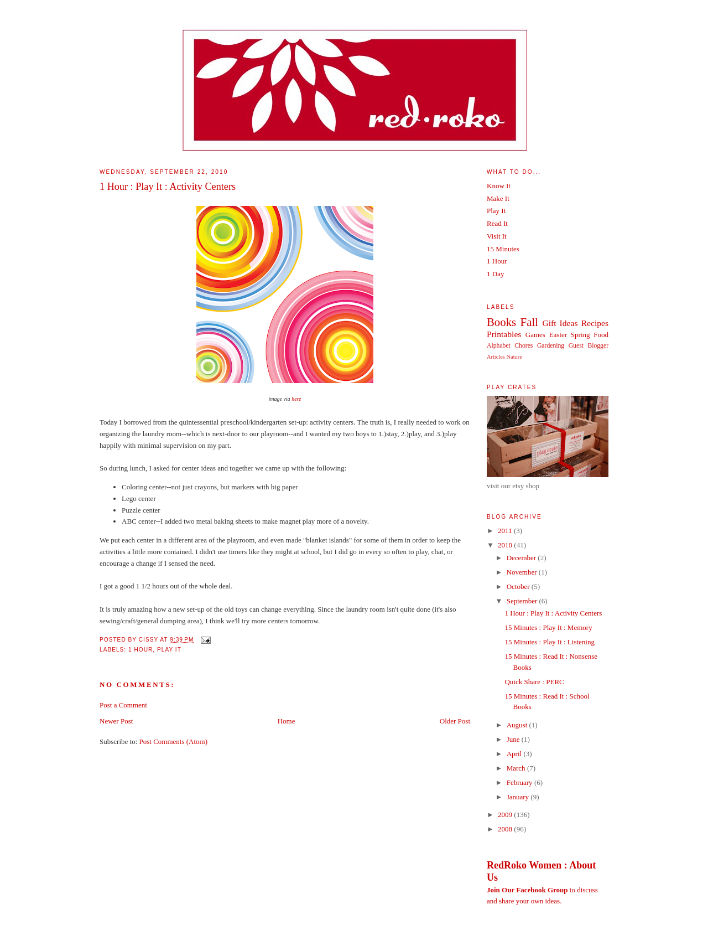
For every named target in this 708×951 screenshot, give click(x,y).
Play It (169, 650)
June (514, 739)
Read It (497, 223)
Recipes (594, 323)
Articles (496, 357)
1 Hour (140, 650)
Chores (523, 345)
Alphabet (499, 345)
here (296, 399)
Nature (514, 357)
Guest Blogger (588, 345)
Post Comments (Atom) (173, 741)
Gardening (550, 345)
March (517, 768)
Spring (580, 334)
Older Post (455, 721)
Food (601, 334)
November (523, 572)
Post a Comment (123, 705)
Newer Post (116, 721)
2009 (506, 814)
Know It (499, 186)
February (520, 782)
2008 (506, 829)
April (515, 754)
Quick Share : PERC (534, 682)
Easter (558, 334)
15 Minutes (503, 249)
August (518, 725)
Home (286, 721)
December (522, 558)
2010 (506, 545)
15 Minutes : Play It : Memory (548, 627)
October (519, 586)
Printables (504, 334)
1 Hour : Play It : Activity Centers (168, 186)
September (523, 601)
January (519, 797)
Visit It (497, 236)
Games (535, 334)
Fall (529, 322)
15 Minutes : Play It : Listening (549, 642)
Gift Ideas (559, 323)
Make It (498, 198)
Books (501, 322)
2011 (506, 530)
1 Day (495, 274)
